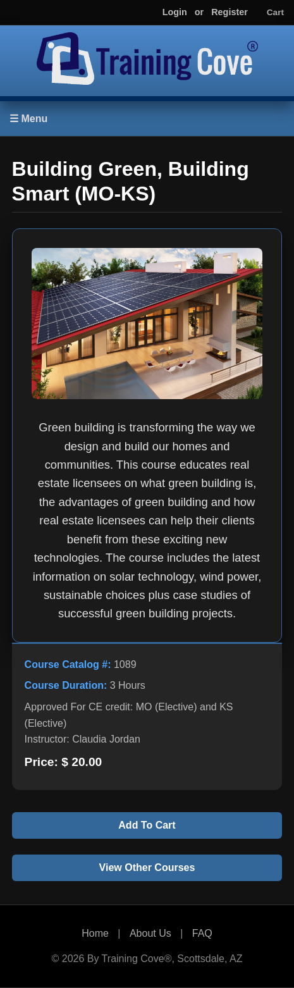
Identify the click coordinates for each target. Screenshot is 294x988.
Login (174, 12)
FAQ (202, 933)
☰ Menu (28, 118)
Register (229, 12)
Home (95, 933)
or (199, 12)
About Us (150, 933)
